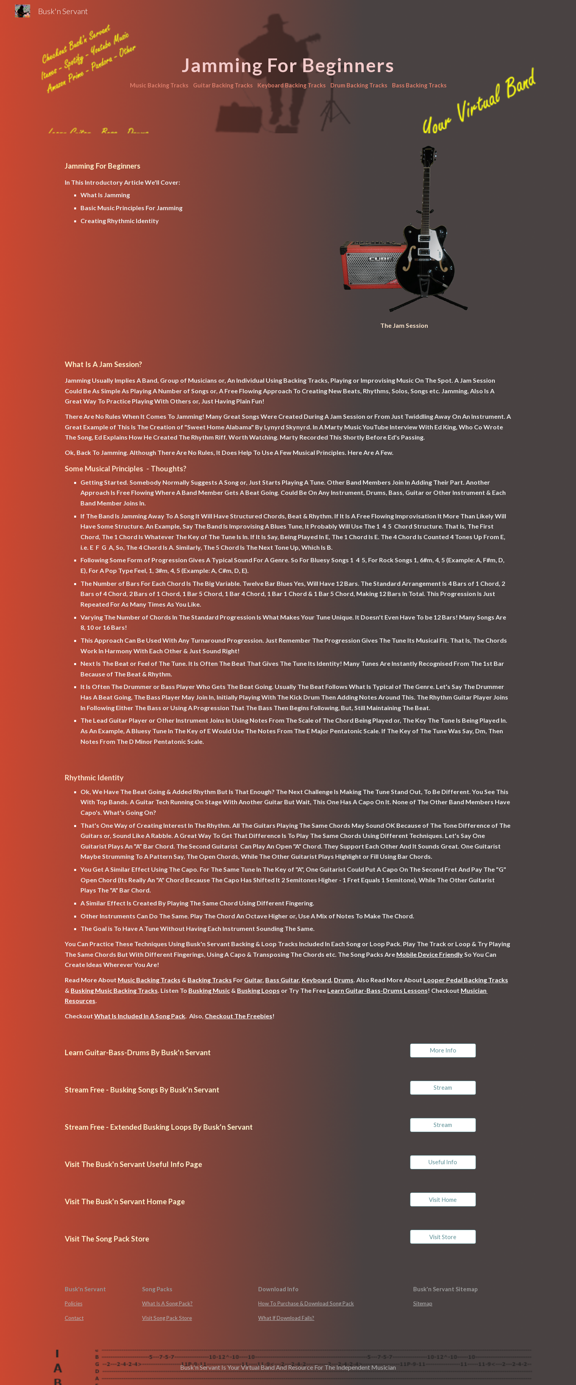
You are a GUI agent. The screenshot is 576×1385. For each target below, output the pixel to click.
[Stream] (443, 1088)
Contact (74, 1318)
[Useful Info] (443, 1162)
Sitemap (422, 1303)
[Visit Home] (443, 1200)
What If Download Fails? (286, 1318)
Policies (73, 1303)
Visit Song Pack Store (167, 1318)
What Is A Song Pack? (167, 1303)
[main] (288, 67)
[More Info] (443, 1050)
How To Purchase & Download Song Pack (306, 1303)
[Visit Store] (443, 1237)
